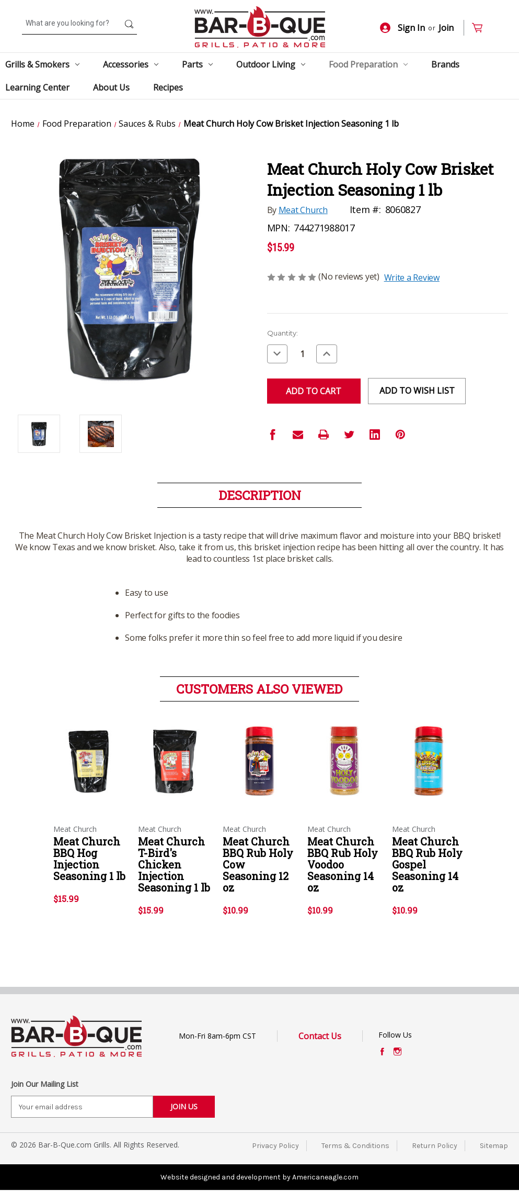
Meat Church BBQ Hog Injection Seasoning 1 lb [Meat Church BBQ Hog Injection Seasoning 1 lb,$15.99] (89, 859)
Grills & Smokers (42, 64)
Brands (445, 64)
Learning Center (37, 87)
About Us (111, 87)
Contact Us (319, 1036)
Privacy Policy (275, 1145)
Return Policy (434, 1145)
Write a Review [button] (412, 277)
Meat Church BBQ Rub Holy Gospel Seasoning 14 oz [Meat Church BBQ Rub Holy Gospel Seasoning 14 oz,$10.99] (427, 864)
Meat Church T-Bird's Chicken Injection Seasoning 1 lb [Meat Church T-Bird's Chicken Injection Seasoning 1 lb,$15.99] (174, 864)
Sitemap (494, 1145)
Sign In (402, 28)
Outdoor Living (270, 64)
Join (446, 28)
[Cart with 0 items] (481, 28)
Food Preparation (368, 64)
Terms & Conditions (355, 1145)
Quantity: (282, 333)
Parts (197, 64)
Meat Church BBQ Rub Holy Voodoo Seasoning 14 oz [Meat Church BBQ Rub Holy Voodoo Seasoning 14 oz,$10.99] (342, 864)
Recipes (168, 87)
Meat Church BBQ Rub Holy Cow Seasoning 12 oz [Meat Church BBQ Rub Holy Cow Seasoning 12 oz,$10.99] (258, 864)
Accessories (130, 64)
